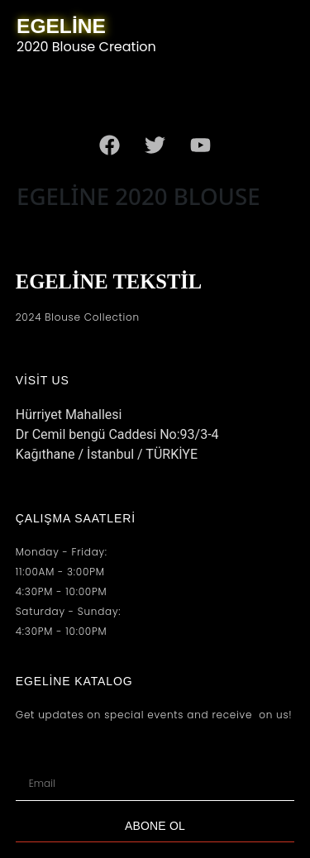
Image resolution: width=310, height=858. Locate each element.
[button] (161, 91)
